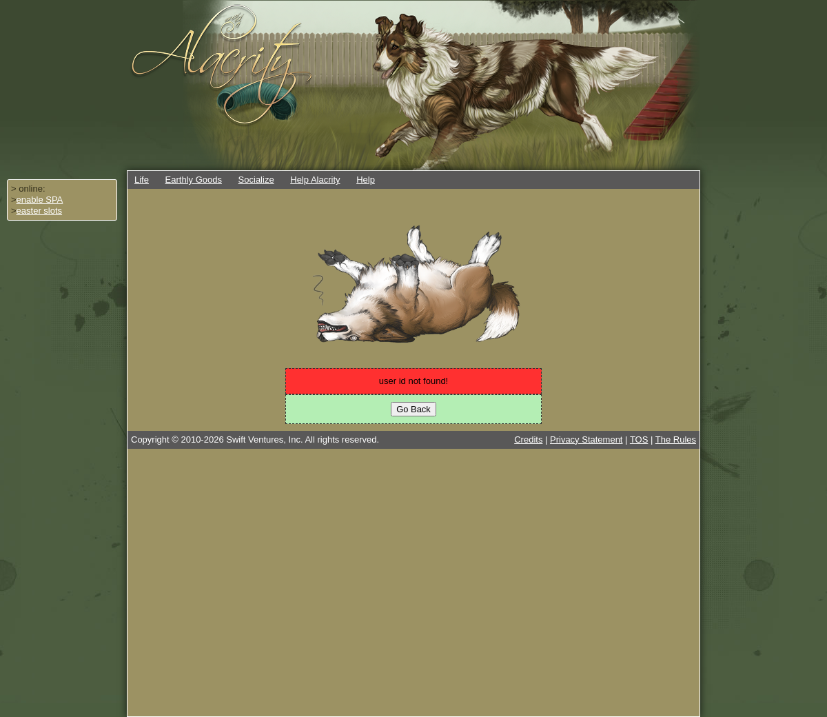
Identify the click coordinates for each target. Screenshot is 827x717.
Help (365, 179)
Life (141, 179)
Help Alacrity (315, 179)
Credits (528, 439)
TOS (639, 439)
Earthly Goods (193, 179)
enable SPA (40, 199)
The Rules (675, 439)
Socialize (256, 179)
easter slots (39, 210)
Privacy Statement (586, 439)
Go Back (413, 409)
